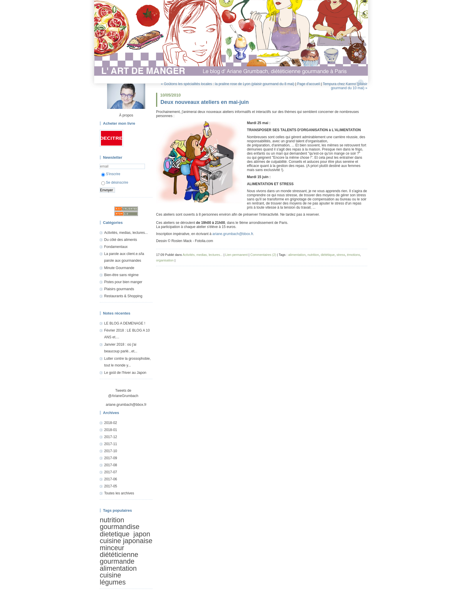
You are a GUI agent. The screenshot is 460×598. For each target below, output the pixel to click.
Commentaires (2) (263, 254)
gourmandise (119, 527)
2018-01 (110, 430)
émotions (353, 254)
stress (340, 254)
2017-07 (110, 472)
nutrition (112, 520)
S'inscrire (110, 174)
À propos (126, 115)
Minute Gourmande (119, 268)
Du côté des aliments (120, 240)
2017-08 (110, 465)
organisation (165, 260)
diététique (328, 254)
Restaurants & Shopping (123, 296)
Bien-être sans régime (121, 275)
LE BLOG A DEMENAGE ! (124, 323)
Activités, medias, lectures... (126, 233)
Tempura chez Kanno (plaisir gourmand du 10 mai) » (345, 86)
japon (141, 534)
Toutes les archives (119, 493)
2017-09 (110, 458)
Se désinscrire (114, 182)
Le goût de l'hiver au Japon (125, 373)
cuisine (110, 575)
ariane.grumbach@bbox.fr (126, 405)
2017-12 (110, 437)
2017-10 (110, 451)
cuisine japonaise (126, 541)
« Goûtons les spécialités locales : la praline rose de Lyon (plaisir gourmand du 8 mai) (227, 84)
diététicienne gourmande (119, 558)
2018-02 (110, 423)
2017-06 (110, 479)
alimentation (118, 568)
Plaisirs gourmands (119, 289)
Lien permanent (236, 254)
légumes (113, 582)
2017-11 (110, 444)
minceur (112, 548)
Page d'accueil (308, 84)
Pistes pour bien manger (123, 282)
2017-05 (110, 486)
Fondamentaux (116, 247)
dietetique (114, 534)
